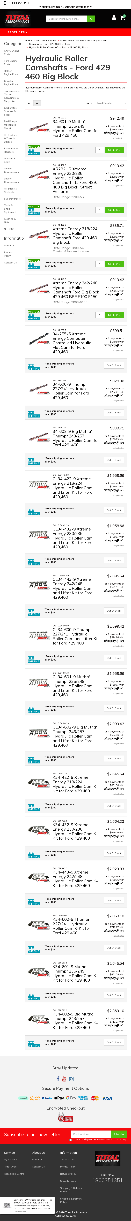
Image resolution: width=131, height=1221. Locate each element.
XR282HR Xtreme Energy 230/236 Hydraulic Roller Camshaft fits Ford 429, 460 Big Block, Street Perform (75, 180)
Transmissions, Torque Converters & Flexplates (12, 96)
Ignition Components (11, 170)
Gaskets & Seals (10, 160)
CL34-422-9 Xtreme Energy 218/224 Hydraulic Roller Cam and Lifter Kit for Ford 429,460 (73, 487)
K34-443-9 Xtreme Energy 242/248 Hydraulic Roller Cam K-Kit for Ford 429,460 (75, 878)
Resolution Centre (14, 1173)
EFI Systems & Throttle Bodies (11, 138)
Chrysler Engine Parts (11, 82)
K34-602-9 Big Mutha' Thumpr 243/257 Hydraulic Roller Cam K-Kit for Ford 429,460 (75, 1020)
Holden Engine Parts (11, 72)
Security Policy (68, 1180)
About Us (9, 245)
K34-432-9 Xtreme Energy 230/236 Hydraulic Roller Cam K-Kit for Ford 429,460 (75, 831)
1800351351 (18, 3)
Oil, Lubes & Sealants (10, 190)
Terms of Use (67, 1159)
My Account (10, 1159)
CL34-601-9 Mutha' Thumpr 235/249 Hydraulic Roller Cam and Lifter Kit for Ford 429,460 (73, 685)
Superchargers (12, 198)
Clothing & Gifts (10, 220)
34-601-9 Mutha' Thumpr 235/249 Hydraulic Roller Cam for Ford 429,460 (76, 128)
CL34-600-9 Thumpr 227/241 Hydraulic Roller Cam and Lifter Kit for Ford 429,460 (76, 636)
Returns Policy (8, 254)
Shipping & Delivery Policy (71, 1190)
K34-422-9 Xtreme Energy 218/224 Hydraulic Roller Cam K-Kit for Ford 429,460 (75, 784)
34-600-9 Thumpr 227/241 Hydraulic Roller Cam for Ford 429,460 (71, 391)
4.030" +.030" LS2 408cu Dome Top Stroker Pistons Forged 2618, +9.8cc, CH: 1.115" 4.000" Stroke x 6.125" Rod (32, 1205)
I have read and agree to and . (98, 1139)
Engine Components (11, 180)
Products (17, 32)
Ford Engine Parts (11, 62)
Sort (89, 102)
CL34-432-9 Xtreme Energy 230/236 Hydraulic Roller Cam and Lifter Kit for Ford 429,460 (73, 538)
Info (122, 132)
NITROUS (9, 229)
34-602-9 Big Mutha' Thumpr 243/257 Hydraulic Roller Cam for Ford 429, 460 (76, 438)
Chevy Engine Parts (11, 52)
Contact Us (10, 262)
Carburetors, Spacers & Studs (11, 111)
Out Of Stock (114, 365)
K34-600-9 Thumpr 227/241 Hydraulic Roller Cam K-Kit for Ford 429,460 (71, 926)
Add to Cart (114, 150)
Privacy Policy (120, 1139)
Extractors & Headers (11, 150)
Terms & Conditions (101, 1139)
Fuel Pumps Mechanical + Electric (11, 125)
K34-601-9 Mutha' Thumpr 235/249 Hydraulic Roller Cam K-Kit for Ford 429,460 (75, 973)
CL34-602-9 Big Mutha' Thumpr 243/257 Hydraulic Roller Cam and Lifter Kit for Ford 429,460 (75, 736)
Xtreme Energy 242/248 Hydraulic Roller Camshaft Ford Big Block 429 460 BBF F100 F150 (76, 289)
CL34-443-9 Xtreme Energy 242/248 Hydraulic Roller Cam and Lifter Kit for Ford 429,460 (73, 588)
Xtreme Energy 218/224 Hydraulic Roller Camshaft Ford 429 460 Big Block (75, 235)
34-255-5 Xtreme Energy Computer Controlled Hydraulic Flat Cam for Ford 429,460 (72, 342)
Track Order (10, 1166)
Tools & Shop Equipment (10, 209)
